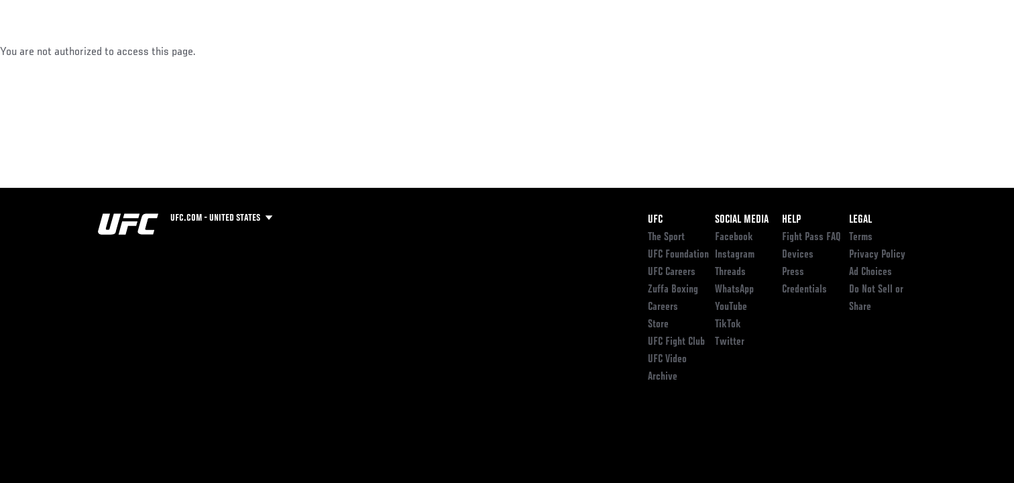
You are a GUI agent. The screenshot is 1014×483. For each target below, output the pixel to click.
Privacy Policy (877, 255)
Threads (730, 272)
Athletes (199, 51)
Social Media (742, 220)
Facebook (734, 237)
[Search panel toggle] (923, 51)
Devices (797, 255)
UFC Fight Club (676, 342)
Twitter (729, 342)
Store (658, 325)
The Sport (666, 237)
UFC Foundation (678, 255)
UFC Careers (671, 272)
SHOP (886, 51)
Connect (708, 51)
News (252, 51)
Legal (860, 220)
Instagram (734, 255)
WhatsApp (734, 290)
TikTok (728, 325)
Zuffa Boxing (827, 51)
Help (791, 220)
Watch (762, 51)
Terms (860, 237)
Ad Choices (870, 272)
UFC (655, 220)
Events (82, 51)
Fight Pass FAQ (811, 237)
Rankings (140, 51)
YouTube (731, 307)
